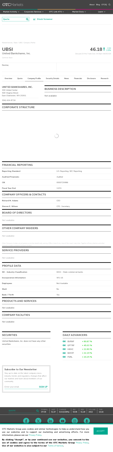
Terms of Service (55, 445)
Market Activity (7, 43)
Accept (101, 431)
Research (104, 78)
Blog (98, 4)
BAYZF (70, 353)
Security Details (52, 78)
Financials (78, 78)
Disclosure (91, 78)
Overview (8, 78)
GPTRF (70, 345)
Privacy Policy (35, 435)
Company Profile (34, 78)
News (66, 78)
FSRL (70, 357)
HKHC (70, 349)
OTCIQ (104, 4)
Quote (19, 78)
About (92, 4)
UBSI (20, 43)
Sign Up (43, 386)
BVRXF (70, 341)
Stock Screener (42, 19)
